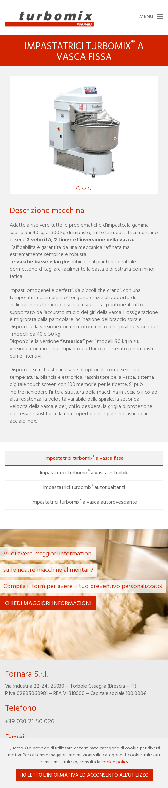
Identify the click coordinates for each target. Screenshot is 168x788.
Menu (146, 16)
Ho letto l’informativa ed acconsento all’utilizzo (84, 775)
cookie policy (114, 762)
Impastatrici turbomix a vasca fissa (84, 458)
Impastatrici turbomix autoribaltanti (84, 487)
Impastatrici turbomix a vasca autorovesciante (84, 502)
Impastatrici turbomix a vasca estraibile (84, 472)
